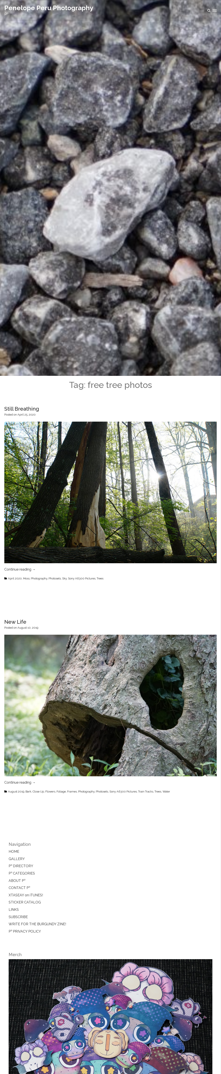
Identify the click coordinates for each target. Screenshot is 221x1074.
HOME (14, 851)
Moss (26, 578)
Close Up (38, 791)
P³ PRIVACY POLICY (25, 931)
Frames (72, 791)
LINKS (14, 910)
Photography (39, 578)
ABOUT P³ (17, 881)
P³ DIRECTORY (21, 866)
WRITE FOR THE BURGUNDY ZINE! (37, 924)
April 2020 (15, 578)
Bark (28, 791)
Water (166, 791)
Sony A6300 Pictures (81, 578)
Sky (64, 578)
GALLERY (17, 859)
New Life (15, 622)
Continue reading (20, 569)
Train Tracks (145, 791)
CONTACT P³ (19, 888)
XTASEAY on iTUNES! (26, 895)
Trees (100, 578)
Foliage (61, 791)
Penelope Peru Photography (48, 8)
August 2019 (16, 791)
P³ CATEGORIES (22, 873)
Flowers (50, 791)
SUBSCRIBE (18, 917)
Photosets (55, 578)
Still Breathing (21, 409)
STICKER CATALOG (25, 902)
